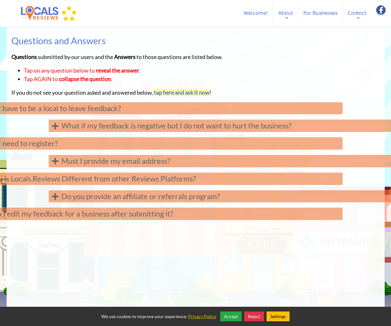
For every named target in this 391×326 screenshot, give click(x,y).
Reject (254, 316)
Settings (278, 316)
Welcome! (256, 13)
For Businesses (320, 13)
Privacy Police (202, 316)
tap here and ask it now (182, 92)
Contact (357, 17)
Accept (231, 316)
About (285, 17)
